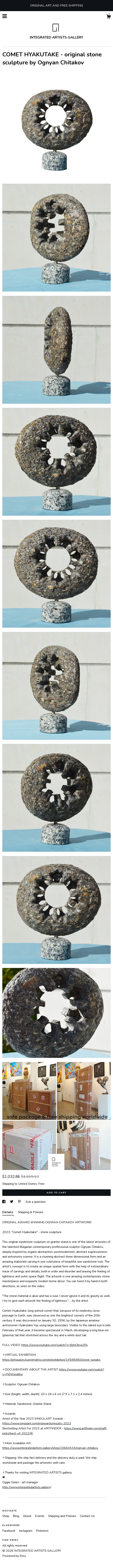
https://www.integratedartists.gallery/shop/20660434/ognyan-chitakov (50, 1448)
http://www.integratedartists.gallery (26, 1487)
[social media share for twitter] (12, 1202)
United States (27, 1184)
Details (8, 1212)
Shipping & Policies (30, 1212)
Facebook (9, 1531)
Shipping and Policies (62, 1516)
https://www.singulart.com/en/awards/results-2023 (36, 1423)
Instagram (26, 1531)
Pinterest (42, 1531)
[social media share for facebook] (4, 1202)
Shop (6, 1516)
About (27, 1516)
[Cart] (108, 17)
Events (40, 1516)
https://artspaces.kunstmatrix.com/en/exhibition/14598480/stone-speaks (51, 1360)
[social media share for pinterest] (20, 1202)
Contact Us (87, 1516)
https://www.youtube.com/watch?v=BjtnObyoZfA (54, 1345)
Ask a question (36, 1202)
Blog (16, 1516)
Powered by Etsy (14, 1556)
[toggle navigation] (4, 16)
